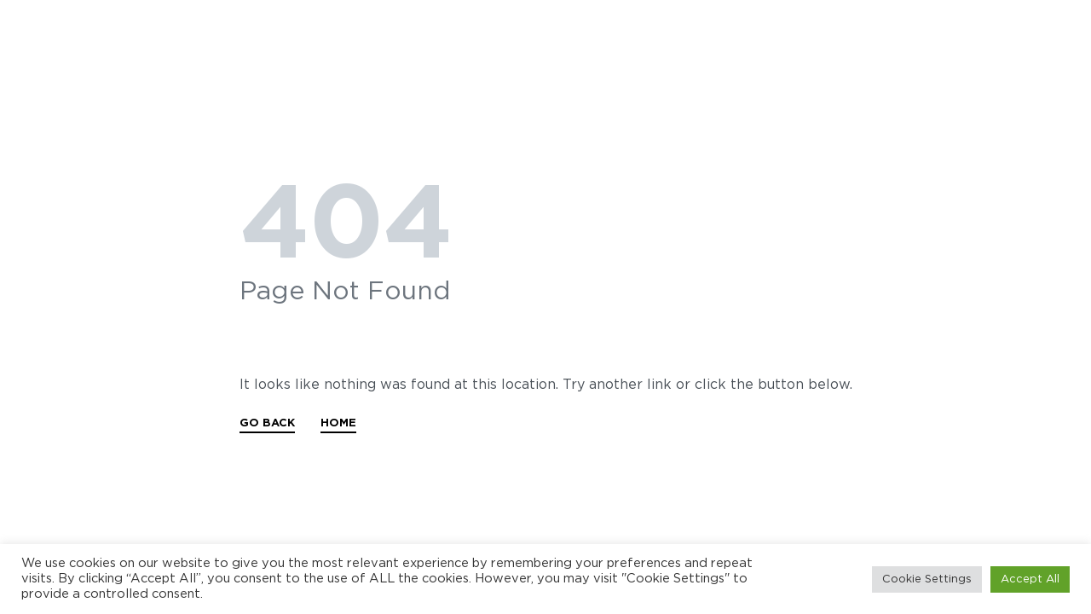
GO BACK (267, 423)
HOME (338, 423)
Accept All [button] (1030, 579)
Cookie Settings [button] (927, 579)
